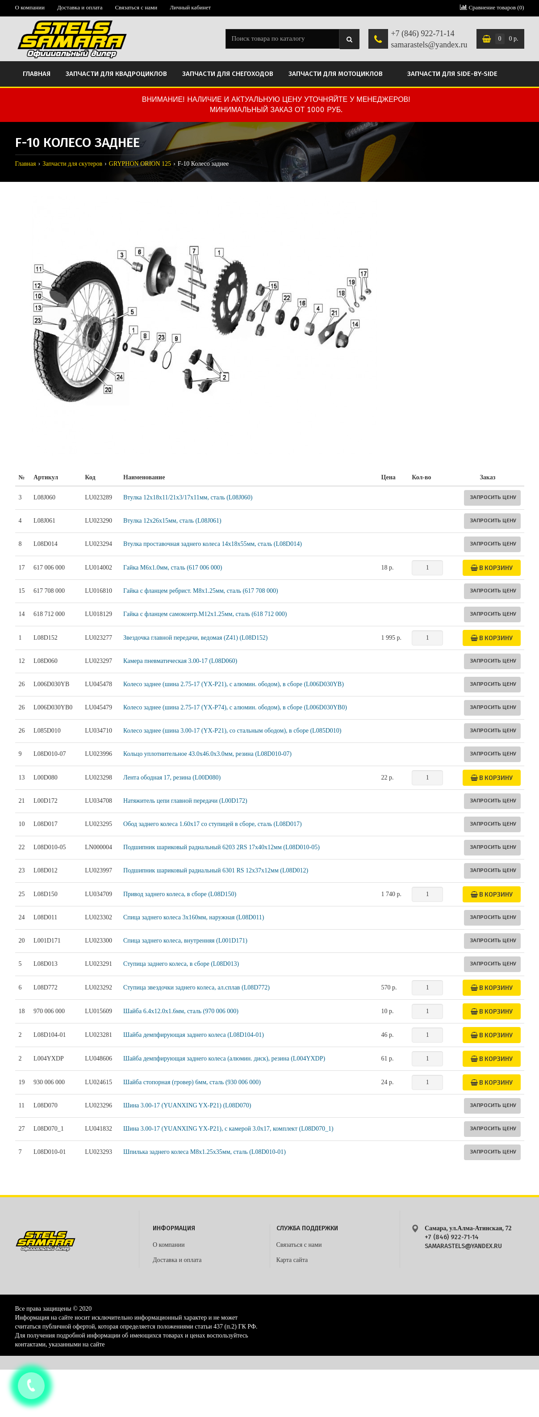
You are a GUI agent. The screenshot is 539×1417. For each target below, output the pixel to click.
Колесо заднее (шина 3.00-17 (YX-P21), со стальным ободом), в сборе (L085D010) (232, 730)
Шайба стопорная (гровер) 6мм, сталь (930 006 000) (192, 1082)
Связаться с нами (136, 7)
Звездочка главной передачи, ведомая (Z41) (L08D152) (195, 637)
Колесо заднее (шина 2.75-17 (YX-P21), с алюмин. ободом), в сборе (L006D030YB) (233, 684)
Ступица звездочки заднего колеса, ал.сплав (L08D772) (196, 987)
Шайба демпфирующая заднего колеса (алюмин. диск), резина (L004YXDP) (224, 1058)
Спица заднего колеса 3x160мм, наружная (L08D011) (193, 917)
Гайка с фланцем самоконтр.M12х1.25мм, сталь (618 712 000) (205, 614)
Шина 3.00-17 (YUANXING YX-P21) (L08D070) (187, 1105)
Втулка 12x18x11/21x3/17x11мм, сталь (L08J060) (187, 497)
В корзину (492, 567)
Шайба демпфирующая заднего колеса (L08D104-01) (193, 1034)
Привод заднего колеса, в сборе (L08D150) (179, 894)
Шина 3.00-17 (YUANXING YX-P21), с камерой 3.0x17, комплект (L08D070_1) (228, 1128)
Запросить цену (493, 497)
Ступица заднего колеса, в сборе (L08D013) (181, 963)
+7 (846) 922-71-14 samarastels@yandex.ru (429, 39)
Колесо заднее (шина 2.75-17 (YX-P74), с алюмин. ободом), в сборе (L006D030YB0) (235, 707)
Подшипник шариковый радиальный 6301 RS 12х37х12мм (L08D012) (215, 870)
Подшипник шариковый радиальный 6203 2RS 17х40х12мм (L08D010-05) (221, 847)
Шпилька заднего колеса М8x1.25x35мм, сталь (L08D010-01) (204, 1152)
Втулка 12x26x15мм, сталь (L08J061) (172, 520)
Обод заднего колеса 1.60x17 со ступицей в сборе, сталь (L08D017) (212, 824)
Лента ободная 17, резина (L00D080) (172, 777)
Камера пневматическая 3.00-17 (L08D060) (180, 661)
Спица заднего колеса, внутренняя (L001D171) (185, 940)
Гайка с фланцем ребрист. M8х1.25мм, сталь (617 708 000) (200, 590)
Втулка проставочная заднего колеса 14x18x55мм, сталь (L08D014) (212, 544)
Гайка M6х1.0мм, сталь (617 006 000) (172, 567)
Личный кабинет (190, 7)
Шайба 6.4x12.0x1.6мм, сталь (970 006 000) (180, 1011)
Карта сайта (292, 1260)
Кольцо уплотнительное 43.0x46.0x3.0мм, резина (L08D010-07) (207, 753)
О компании (30, 7)
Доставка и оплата (80, 7)
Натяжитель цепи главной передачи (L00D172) (185, 800)
